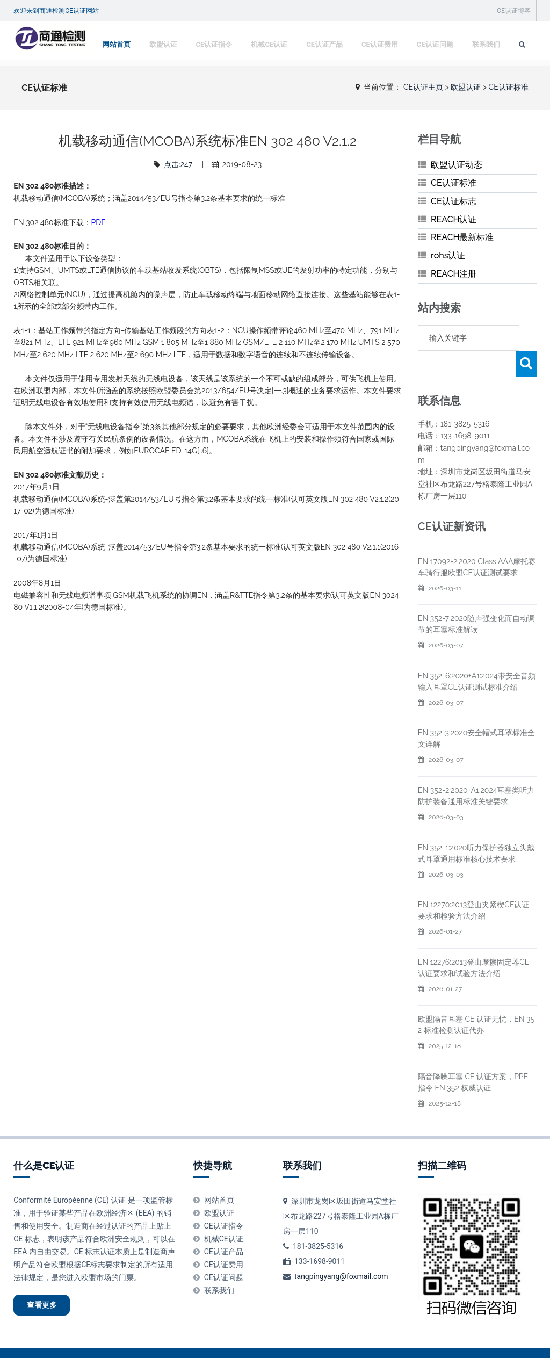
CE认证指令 (212, 72)
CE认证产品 (322, 72)
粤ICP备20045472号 (340, 1342)
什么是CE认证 (43, 1139)
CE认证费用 (377, 72)
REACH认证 (453, 219)
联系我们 (484, 72)
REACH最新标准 (462, 237)
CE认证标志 (453, 201)
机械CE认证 (267, 72)
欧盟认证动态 (456, 165)
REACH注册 (453, 274)
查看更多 (49, 1281)
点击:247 (178, 164)
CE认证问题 (433, 72)
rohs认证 (448, 255)
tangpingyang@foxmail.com (341, 1250)
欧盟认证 (161, 72)
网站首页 (114, 72)
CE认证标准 (453, 183)
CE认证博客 (514, 11)
